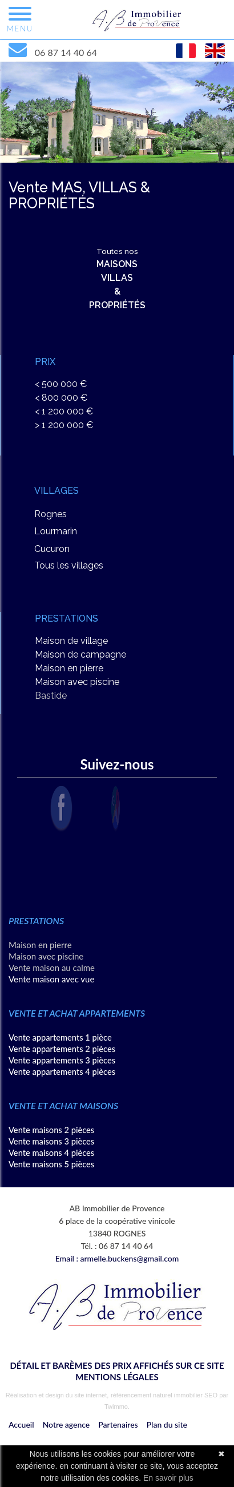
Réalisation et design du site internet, (57, 1395)
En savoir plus (168, 1477)
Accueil (21, 1424)
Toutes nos (117, 279)
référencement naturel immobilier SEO (165, 1395)
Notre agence (66, 1424)
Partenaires (118, 1424)
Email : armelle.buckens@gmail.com (117, 1258)
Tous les (68, 565)
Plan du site (167, 1424)
